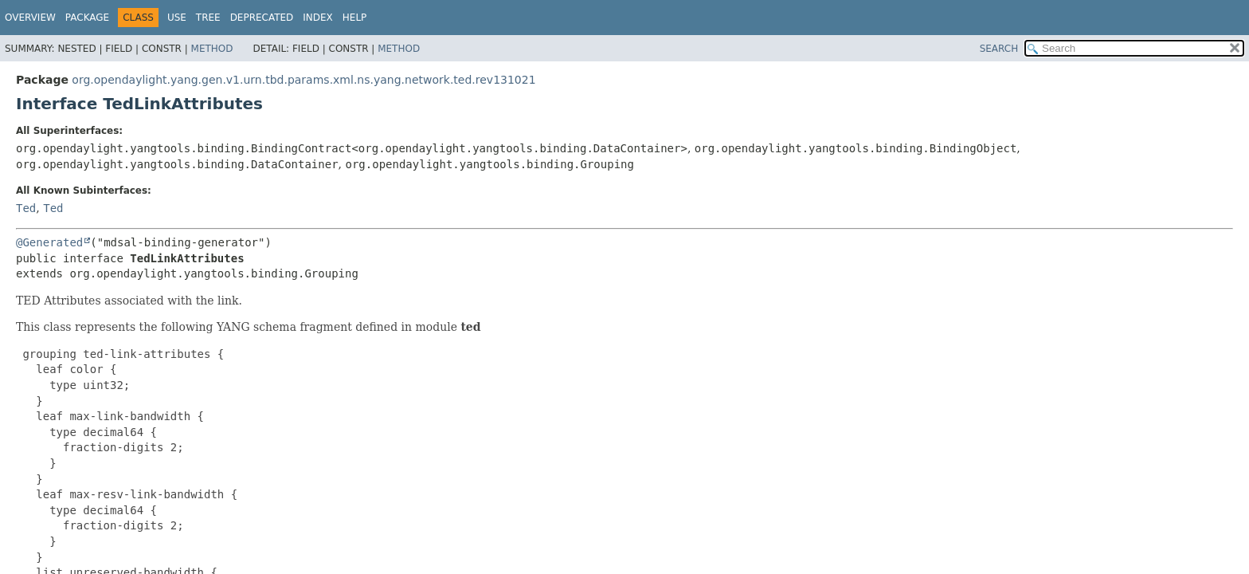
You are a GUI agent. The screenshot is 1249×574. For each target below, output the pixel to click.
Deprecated (262, 17)
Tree (208, 17)
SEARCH (999, 48)
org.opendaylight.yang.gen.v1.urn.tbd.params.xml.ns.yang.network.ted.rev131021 (303, 79)
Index (318, 17)
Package (87, 17)
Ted (26, 208)
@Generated (49, 242)
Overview (30, 17)
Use (176, 17)
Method (212, 48)
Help (355, 17)
